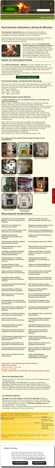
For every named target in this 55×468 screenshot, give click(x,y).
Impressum (12, 435)
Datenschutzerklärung (26, 435)
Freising (13, 384)
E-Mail (25, 371)
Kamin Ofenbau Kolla (22, 414)
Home (4, 435)
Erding (32, 384)
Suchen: (33, 10)
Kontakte (5, 437)
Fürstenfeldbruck (22, 382)
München (5, 382)
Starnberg (46, 387)
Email (26, 87)
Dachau (12, 382)
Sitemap (45, 435)
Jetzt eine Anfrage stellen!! (27, 77)
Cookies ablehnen (39, 463)
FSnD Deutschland (7, 419)
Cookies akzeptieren (19, 463)
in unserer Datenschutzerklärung (34, 459)
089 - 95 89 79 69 (47, 17)
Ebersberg (6, 384)
